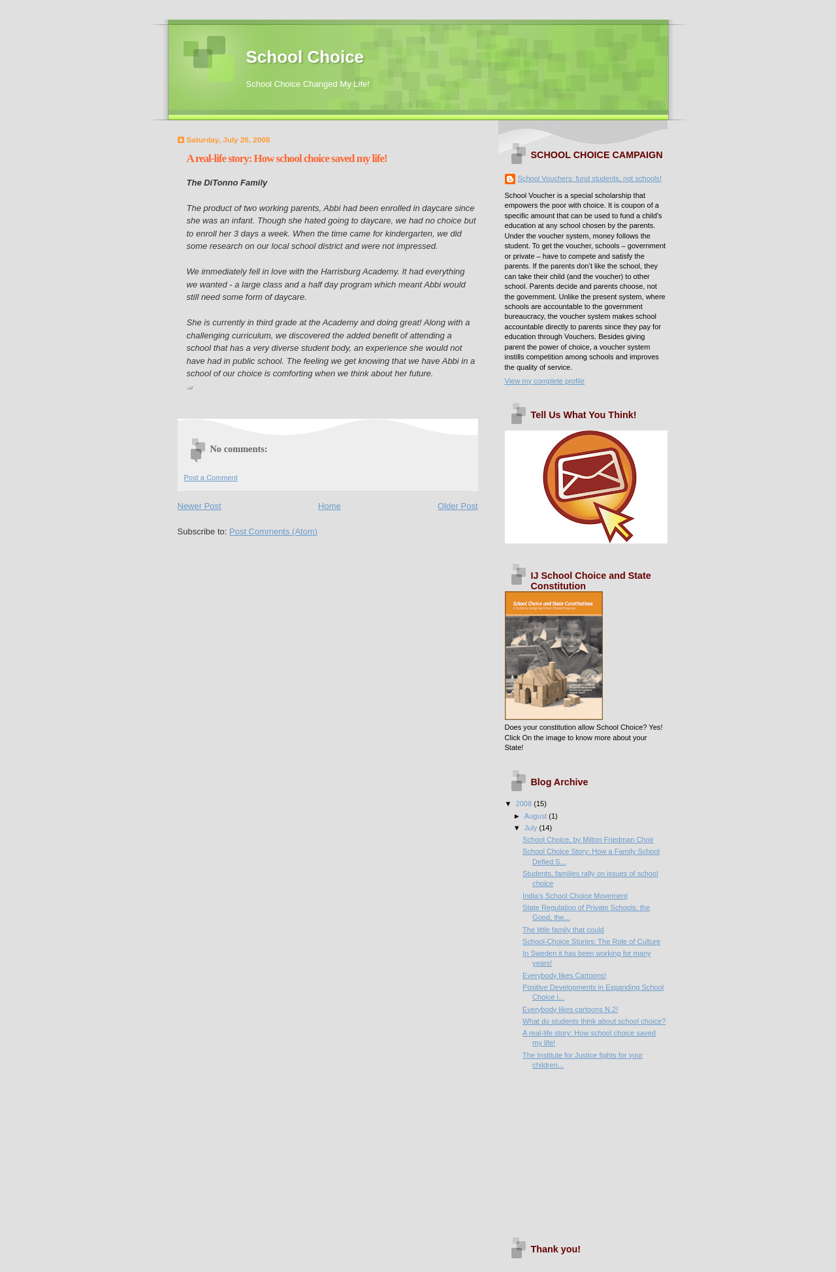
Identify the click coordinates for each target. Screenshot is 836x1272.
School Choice (305, 57)
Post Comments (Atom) (273, 531)
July (531, 828)
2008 (525, 803)
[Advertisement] (581, 1098)
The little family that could (563, 930)
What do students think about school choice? (594, 1021)
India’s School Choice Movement (575, 896)
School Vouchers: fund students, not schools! (590, 178)
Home (329, 506)
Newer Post (199, 506)
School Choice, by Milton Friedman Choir (588, 839)
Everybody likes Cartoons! (564, 975)
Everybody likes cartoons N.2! (570, 1009)
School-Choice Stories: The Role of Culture (591, 941)
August (536, 816)
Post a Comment (211, 477)
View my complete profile (545, 381)
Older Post (457, 506)
